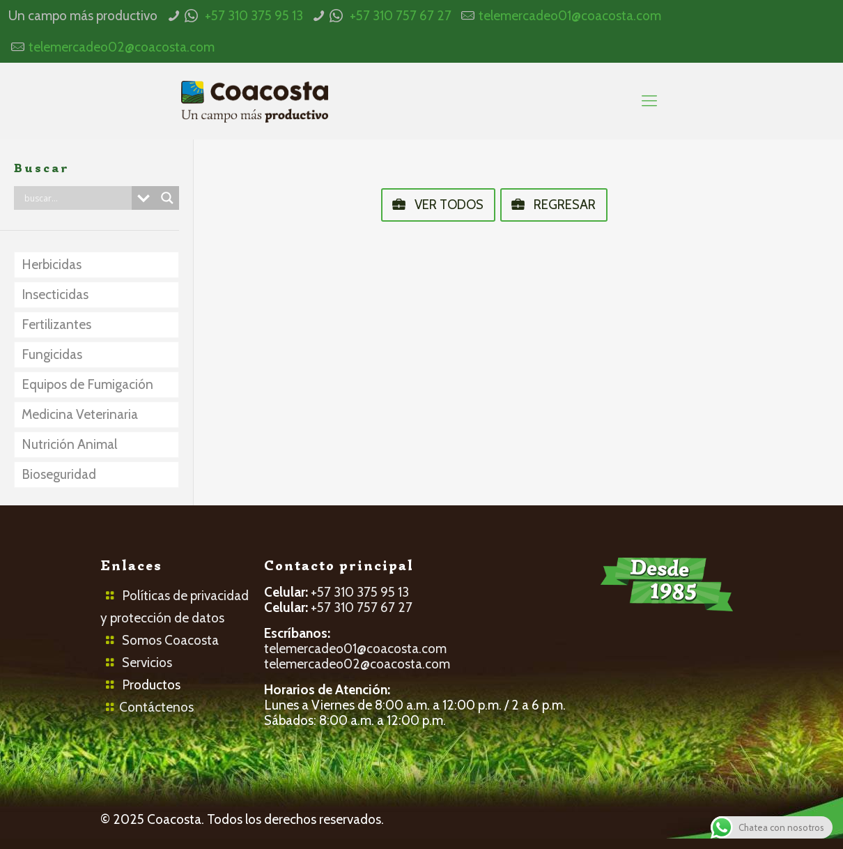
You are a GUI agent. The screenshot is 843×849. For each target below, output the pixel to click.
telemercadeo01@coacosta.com (570, 16)
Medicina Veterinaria (80, 414)
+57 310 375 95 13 (254, 16)
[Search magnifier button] (167, 198)
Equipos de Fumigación (87, 384)
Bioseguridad (59, 474)
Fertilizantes (56, 324)
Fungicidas (52, 354)
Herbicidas (52, 265)
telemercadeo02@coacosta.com (122, 47)
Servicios (147, 663)
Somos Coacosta (170, 640)
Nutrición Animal (69, 444)
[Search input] (76, 198)
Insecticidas (55, 294)
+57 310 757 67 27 (400, 16)
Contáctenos (156, 707)
